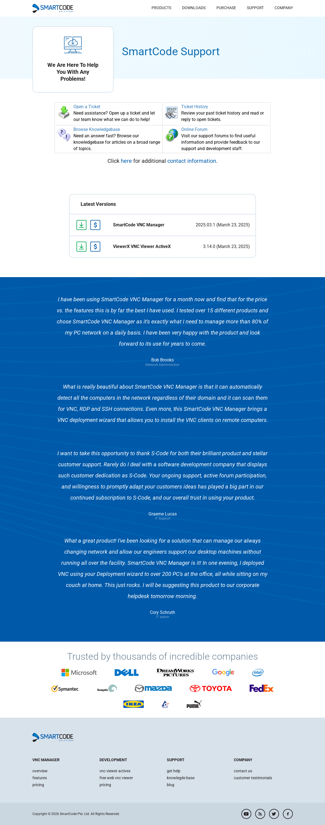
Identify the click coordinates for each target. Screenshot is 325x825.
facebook (288, 814)
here (126, 161)
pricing (38, 785)
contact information (191, 161)
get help (173, 771)
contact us (243, 771)
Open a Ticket (86, 106)
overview (40, 771)
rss (260, 814)
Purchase (226, 8)
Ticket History (194, 106)
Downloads (194, 8)
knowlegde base (181, 778)
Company (284, 8)
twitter (274, 814)
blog (170, 785)
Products (161, 8)
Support (255, 8)
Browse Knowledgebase (96, 129)
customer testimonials (253, 778)
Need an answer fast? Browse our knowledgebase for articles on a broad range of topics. (116, 142)
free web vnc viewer (116, 778)
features (39, 778)
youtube (246, 814)
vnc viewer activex (114, 771)
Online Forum (194, 129)
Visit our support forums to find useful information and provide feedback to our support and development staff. (220, 142)
